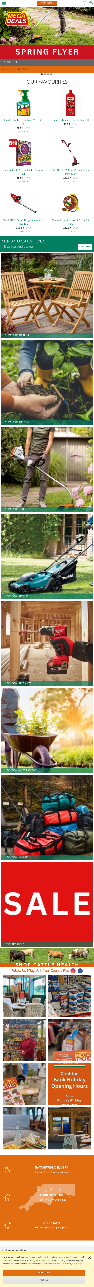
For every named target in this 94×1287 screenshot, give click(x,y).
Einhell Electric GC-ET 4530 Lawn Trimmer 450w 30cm (70, 172)
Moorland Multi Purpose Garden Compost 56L (23, 172)
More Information (15, 1250)
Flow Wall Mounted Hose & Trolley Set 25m (70, 222)
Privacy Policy (71, 1263)
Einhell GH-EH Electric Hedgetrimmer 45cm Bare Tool (23, 222)
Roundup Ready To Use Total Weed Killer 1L (23, 122)
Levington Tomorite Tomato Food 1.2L (70, 120)
